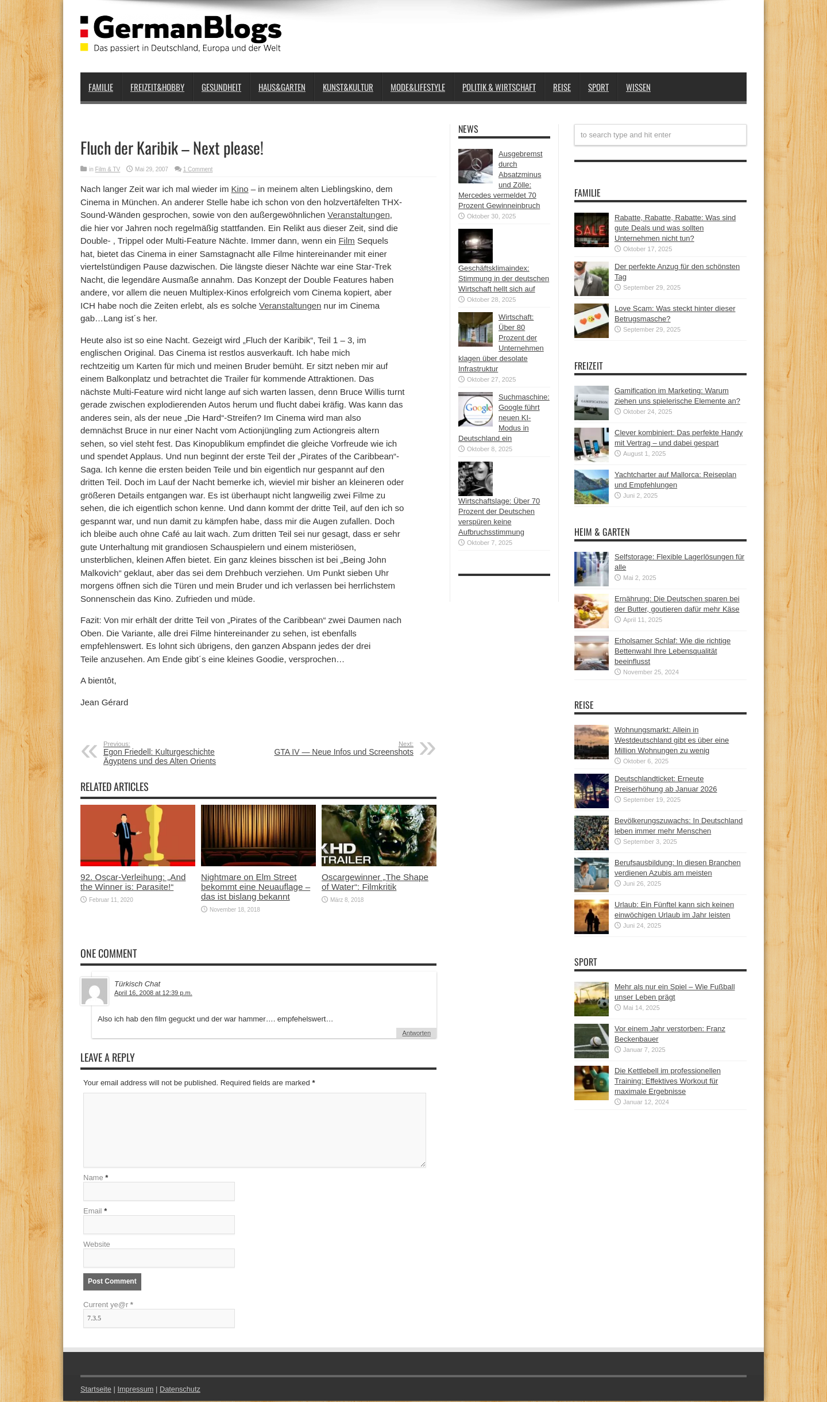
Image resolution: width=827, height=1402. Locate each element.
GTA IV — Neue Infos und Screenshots (343, 748)
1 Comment (198, 169)
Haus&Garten (282, 86)
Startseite (96, 1390)
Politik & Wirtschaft (499, 86)
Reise (562, 86)
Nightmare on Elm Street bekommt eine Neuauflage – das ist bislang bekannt (255, 886)
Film (346, 240)
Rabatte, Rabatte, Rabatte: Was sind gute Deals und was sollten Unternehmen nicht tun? (675, 228)
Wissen (638, 86)
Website (96, 1245)
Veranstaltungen (358, 215)
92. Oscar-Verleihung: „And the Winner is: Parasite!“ (133, 882)
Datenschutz (181, 1390)
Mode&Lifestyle (418, 86)
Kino (240, 189)
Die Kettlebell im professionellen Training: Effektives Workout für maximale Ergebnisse (668, 1081)
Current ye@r (108, 1305)
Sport (598, 86)
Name (93, 1178)
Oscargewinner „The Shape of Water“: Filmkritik (375, 882)
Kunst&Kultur (348, 86)
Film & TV (108, 169)
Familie (100, 86)
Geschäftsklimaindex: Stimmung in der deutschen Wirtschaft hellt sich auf (503, 278)
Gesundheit (221, 86)
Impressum (136, 1390)
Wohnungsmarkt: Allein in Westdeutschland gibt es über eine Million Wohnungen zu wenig (672, 740)
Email (92, 1212)
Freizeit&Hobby (157, 86)
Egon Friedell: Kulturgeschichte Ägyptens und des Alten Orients (173, 753)
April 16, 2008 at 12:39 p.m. (153, 992)
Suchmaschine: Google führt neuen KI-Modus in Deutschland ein (504, 418)
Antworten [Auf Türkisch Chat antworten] (416, 1033)
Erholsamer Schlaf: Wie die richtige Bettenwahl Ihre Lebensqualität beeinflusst (673, 651)
